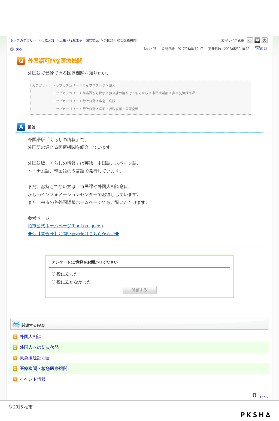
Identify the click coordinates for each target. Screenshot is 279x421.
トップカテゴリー (23, 40)
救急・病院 (107, 101)
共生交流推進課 (183, 93)
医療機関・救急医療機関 (44, 368)
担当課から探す (94, 93)
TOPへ (263, 396)
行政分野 (47, 40)
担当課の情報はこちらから (128, 93)
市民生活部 (160, 93)
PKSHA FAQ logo (255, 414)
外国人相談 (30, 336)
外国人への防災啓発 (39, 347)
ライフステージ (94, 85)
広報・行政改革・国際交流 (79, 40)
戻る (19, 49)
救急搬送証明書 (35, 358)
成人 (112, 85)
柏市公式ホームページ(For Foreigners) (65, 225)
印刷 (263, 49)
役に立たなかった (73, 282)
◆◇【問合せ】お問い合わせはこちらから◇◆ (73, 233)
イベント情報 (33, 379)
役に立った (67, 274)
